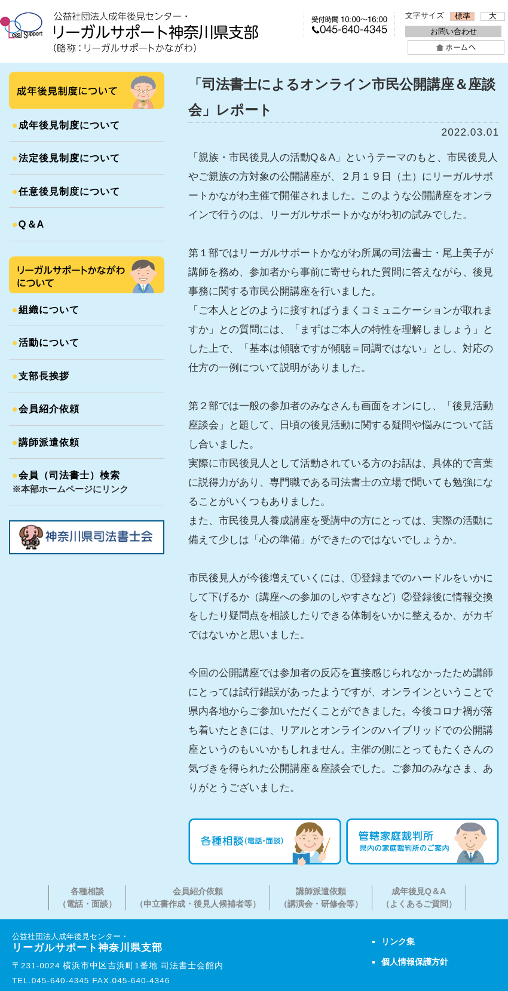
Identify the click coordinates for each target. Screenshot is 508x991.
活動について (45, 342)
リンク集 (398, 941)
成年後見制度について (66, 124)
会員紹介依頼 (45, 408)
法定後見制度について (66, 157)
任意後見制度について (66, 191)
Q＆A (28, 224)
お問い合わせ (453, 31)
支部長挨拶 (40, 375)
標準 (462, 16)
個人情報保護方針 (414, 962)
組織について (45, 309)
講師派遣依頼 (45, 442)
